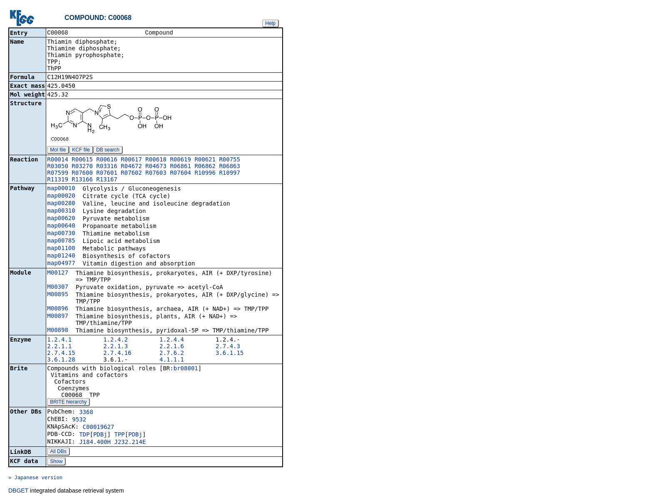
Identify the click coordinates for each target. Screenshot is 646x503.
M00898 (57, 330)
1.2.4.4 (171, 340)
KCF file (81, 151)
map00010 (61, 189)
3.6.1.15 (229, 353)
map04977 (61, 263)
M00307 (57, 287)
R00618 (155, 160)
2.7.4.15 (61, 353)
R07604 (180, 173)
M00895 (57, 295)
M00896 (57, 309)
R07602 (131, 173)
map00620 (61, 219)
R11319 (57, 180)
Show (56, 462)
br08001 (186, 369)
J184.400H (95, 442)
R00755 (229, 160)
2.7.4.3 (228, 347)
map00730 (61, 233)
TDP (84, 435)
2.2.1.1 (59, 347)
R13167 (106, 180)
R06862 (205, 167)
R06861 (180, 167)
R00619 (180, 160)
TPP (119, 435)
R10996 (205, 173)
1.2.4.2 (115, 340)
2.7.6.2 (171, 353)
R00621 (205, 160)
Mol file (58, 151)
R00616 (106, 160)
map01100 (61, 248)
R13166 (82, 180)
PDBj (100, 435)
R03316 (106, 167)
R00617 (131, 160)
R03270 (82, 167)
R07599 (57, 173)
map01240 (61, 256)
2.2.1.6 (171, 347)
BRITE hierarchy (68, 403)
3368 (86, 412)
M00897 (57, 316)
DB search (107, 151)
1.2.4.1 (59, 340)
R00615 (82, 160)
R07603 (155, 173)
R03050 (57, 167)
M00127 (57, 273)
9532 (79, 420)
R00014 (57, 160)
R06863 (229, 167)
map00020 (61, 196)
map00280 (61, 204)
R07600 (82, 173)
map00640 (61, 226)
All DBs (58, 452)
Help (270, 23)
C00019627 (98, 427)
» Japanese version (35, 478)
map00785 (61, 241)
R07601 (106, 173)
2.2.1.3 (115, 347)
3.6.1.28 (61, 360)
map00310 (61, 211)
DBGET (18, 491)
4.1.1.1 (171, 360)
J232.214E (130, 442)
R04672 (131, 167)
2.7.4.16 (117, 353)
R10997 (229, 173)
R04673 (155, 167)
